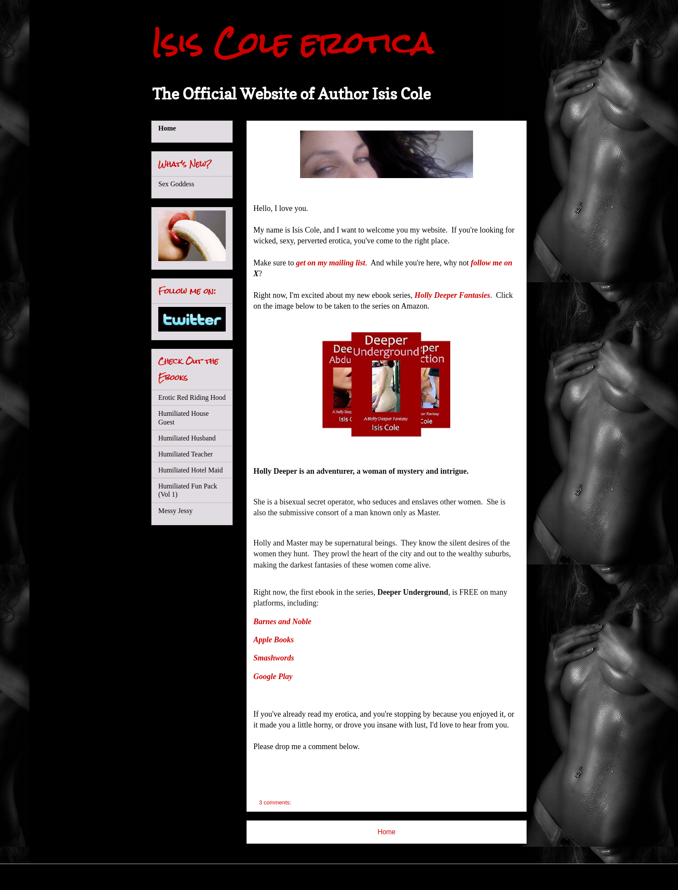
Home (386, 832)
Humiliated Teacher (185, 454)
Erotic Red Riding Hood (192, 397)
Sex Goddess (176, 184)
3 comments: (276, 802)
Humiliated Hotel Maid (190, 470)
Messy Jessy (175, 510)
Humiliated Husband (187, 438)
